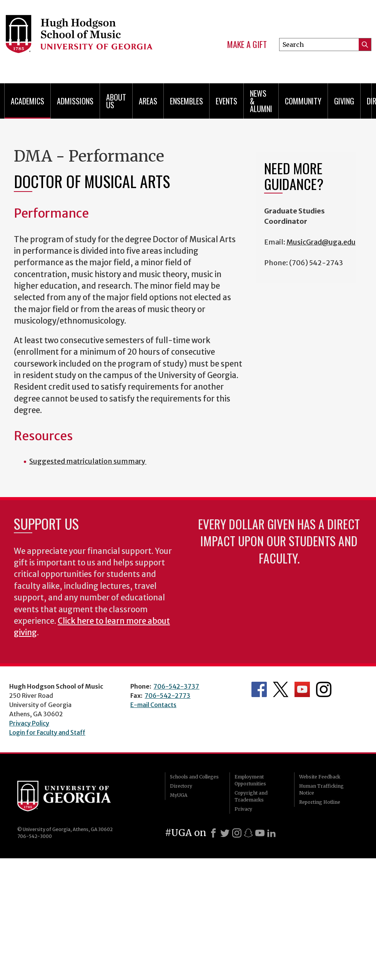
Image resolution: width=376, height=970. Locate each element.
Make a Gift (247, 44)
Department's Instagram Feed (323, 689)
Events (226, 101)
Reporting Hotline (319, 802)
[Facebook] (213, 833)
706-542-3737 (176, 686)
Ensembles (186, 101)
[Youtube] (260, 833)
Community (303, 101)
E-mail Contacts (153, 705)
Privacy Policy (29, 723)
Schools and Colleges (194, 777)
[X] (225, 833)
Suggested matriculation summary (87, 461)
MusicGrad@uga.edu (321, 242)
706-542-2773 (167, 695)
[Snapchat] (248, 833)
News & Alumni (261, 101)
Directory (181, 786)
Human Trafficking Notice (321, 789)
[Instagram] (236, 833)
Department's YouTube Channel (302, 689)
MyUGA (178, 795)
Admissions (75, 101)
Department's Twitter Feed (280, 689)
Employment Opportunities (250, 780)
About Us (116, 101)
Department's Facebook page (259, 689)
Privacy (243, 809)
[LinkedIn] (271, 833)
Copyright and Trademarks (251, 796)
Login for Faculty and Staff (47, 732)
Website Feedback (319, 777)
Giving (344, 101)
